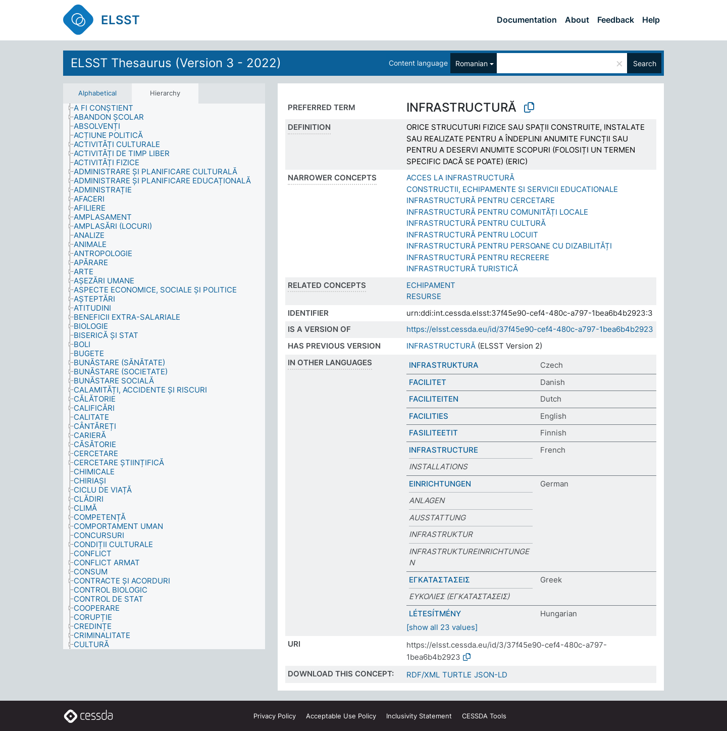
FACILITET (427, 382)
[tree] (164, 377)
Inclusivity (419, 716)
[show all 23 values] (442, 627)
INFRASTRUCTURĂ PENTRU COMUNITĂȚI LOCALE (497, 212)
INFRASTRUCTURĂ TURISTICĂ (462, 268)
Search (644, 63)
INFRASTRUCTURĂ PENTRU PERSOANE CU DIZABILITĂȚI (509, 246)
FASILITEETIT (433, 432)
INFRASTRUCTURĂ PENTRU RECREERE (477, 257)
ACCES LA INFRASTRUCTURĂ (460, 177)
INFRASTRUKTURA (444, 365)
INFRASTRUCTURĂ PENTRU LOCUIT (472, 234)
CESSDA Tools (484, 716)
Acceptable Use (341, 716)
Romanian (471, 63)
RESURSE (423, 296)
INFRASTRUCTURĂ (441, 346)
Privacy (274, 716)
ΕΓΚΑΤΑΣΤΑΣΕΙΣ (439, 579)
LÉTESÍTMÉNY (435, 613)
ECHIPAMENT (430, 285)
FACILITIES (428, 416)
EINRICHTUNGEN (440, 484)
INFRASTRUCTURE (443, 450)
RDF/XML (423, 674)
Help (651, 20)
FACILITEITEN (433, 399)
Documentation (527, 20)
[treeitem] (107, 108)
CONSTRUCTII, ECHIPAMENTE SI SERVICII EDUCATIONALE (512, 189)
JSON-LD (490, 674)
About (577, 20)
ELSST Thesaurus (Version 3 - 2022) (176, 63)
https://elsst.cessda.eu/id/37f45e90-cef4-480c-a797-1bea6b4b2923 (529, 329)
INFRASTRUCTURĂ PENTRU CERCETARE (480, 200)
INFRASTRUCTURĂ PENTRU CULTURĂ (476, 223)
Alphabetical (97, 93)
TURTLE (457, 674)
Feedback (615, 20)
